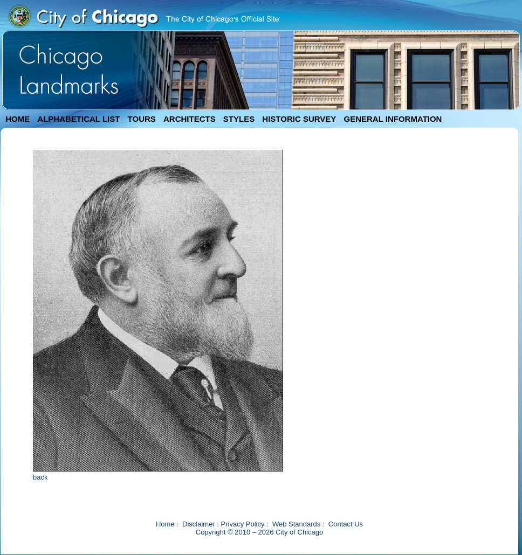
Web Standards (296, 524)
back (40, 477)
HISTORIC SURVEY (299, 118)
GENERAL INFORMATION (393, 118)
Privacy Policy (243, 524)
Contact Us (345, 524)
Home (165, 524)
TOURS (142, 118)
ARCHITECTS (189, 118)
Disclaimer (198, 524)
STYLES (239, 118)
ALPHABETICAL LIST (78, 118)
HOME (17, 118)
